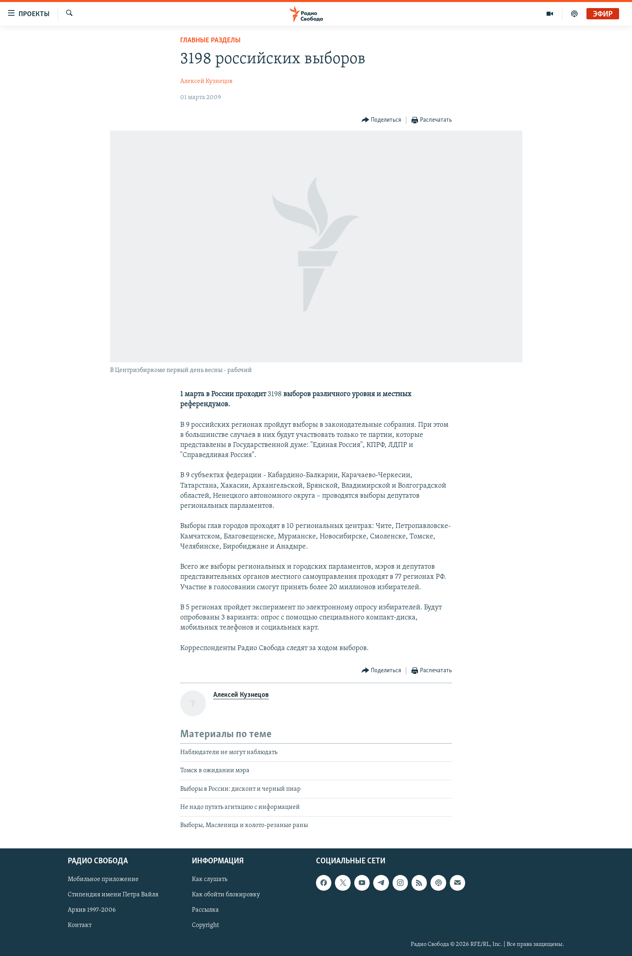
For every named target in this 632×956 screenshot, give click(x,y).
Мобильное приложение (103, 879)
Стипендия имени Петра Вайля (113, 895)
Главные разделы (210, 40)
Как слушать (209, 879)
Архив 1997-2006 (92, 910)
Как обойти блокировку (226, 895)
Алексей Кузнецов (206, 81)
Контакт (79, 925)
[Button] (381, 120)
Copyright (205, 925)
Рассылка (205, 910)
